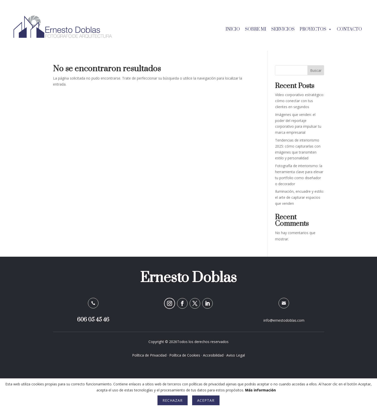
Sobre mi (255, 29)
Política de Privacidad (149, 355)
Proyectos (316, 29)
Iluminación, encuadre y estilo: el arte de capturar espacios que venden (299, 197)
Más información (260, 390)
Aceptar (205, 400)
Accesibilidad (213, 355)
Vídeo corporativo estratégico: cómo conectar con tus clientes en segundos (299, 100)
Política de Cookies (184, 355)
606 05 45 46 (93, 319)
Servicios (283, 29)
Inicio (233, 29)
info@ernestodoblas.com (283, 320)
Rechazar (173, 400)
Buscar (315, 70)
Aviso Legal (235, 355)
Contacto (349, 29)
